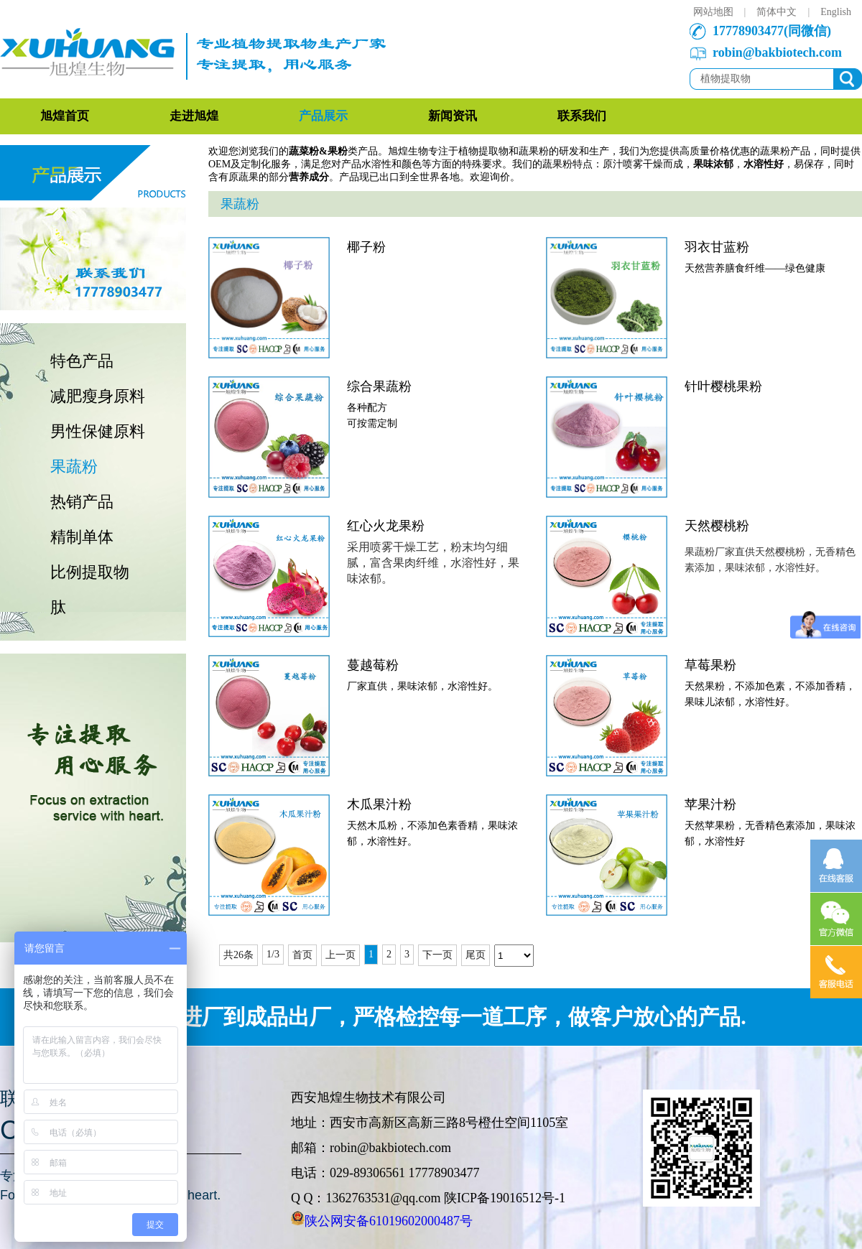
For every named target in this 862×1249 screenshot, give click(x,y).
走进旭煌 (194, 116)
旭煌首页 (64, 116)
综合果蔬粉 (379, 386)
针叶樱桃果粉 (723, 386)
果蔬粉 (74, 466)
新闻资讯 (452, 116)
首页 (302, 954)
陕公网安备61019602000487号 (389, 1221)
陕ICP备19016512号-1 (504, 1198)
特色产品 (81, 361)
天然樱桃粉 (717, 526)
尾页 (475, 954)
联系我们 (581, 116)
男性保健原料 (97, 431)
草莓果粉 (710, 665)
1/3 (273, 954)
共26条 (238, 954)
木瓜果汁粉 (379, 804)
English (835, 11)
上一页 (340, 954)
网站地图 (713, 11)
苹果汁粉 (710, 804)
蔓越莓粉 (373, 665)
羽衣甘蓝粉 (717, 247)
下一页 (437, 954)
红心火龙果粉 (386, 526)
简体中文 (776, 11)
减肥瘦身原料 (97, 396)
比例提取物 (89, 572)
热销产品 (81, 502)
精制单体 (81, 537)
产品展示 (323, 116)
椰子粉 (366, 247)
